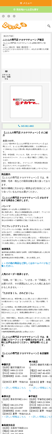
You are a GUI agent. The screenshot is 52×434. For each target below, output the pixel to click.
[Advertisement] (26, 62)
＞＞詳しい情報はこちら (14, 388)
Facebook (9, 16)
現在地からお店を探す (26, 9)
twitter (4, 16)
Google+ (14, 16)
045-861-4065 (26, 126)
